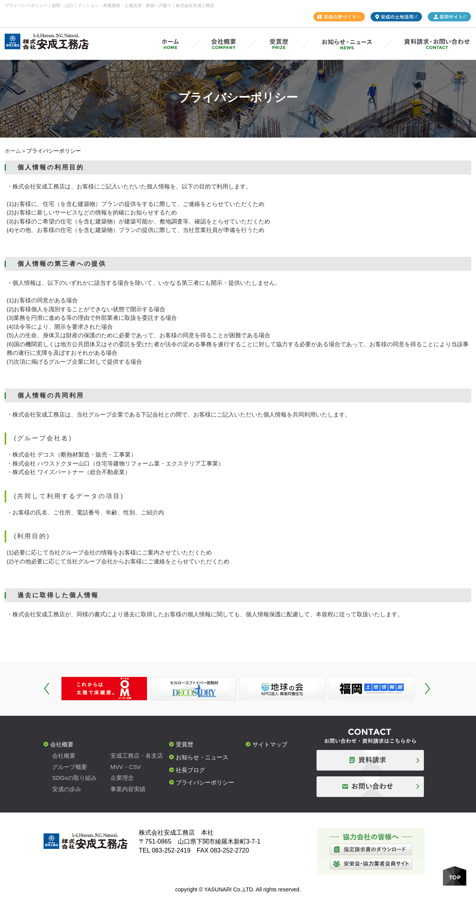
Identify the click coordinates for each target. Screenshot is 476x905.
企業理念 (122, 777)
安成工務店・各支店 (136, 755)
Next (427, 688)
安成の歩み (66, 789)
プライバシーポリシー (205, 782)
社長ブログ (190, 770)
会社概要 (62, 744)
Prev (46, 688)
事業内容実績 (127, 789)
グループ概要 (69, 767)
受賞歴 (184, 744)
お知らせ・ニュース (202, 757)
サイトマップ (269, 744)
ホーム (13, 151)
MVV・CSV (125, 767)
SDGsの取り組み (74, 777)
